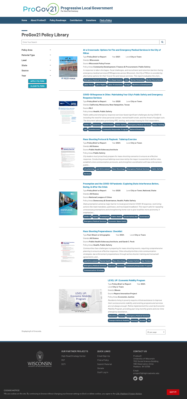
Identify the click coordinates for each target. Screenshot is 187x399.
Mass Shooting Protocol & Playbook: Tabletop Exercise (110, 139)
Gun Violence (146, 261)
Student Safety (133, 261)
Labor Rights (100, 85)
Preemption (104, 216)
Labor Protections (115, 85)
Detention (97, 125)
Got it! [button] (173, 392)
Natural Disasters (137, 129)
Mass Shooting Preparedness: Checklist (102, 231)
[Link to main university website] (40, 367)
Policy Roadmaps (58, 20)
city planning (89, 169)
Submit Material (104, 364)
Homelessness (94, 129)
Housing (134, 320)
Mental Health (108, 125)
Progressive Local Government (87, 8)
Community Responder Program (115, 129)
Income (143, 320)
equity (95, 216)
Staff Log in (102, 372)
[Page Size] (155, 332)
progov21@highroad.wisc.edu (146, 373)
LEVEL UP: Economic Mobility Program (126, 280)
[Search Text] (90, 42)
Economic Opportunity (117, 221)
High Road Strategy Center (73, 356)
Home (24, 20)
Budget (127, 85)
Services (87, 174)
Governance (144, 216)
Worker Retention (137, 80)
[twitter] (135, 378)
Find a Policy (106, 20)
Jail (85, 129)
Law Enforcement (103, 169)
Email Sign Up (103, 356)
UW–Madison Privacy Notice (129, 393)
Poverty (122, 316)
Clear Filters (37, 86)
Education (113, 316)
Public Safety (120, 125)
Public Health (116, 216)
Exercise (111, 266)
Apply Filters (37, 81)
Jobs (126, 80)
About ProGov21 (38, 20)
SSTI (63, 364)
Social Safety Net (131, 216)
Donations (91, 20)
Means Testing (158, 125)
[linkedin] (141, 378)
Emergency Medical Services (95, 80)
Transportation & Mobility (119, 320)
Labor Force (89, 85)
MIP (63, 360)
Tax (148, 320)
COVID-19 (87, 125)
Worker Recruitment (154, 80)
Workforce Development (142, 85)
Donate (100, 368)
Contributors (76, 20)
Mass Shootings (118, 169)
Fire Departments (115, 80)
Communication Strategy (94, 270)
